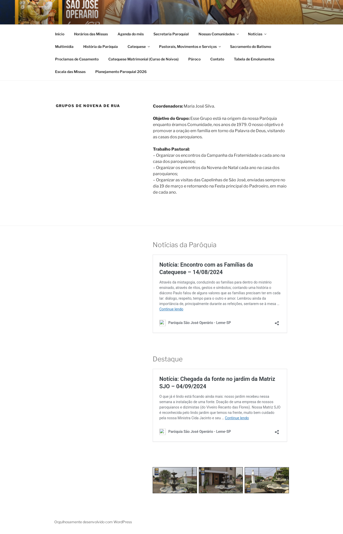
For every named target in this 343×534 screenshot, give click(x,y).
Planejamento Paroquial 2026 (121, 71)
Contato (217, 59)
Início (59, 34)
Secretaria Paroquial (171, 34)
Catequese (139, 46)
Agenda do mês (131, 34)
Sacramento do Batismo (250, 46)
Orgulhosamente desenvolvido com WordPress (93, 522)
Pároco (194, 59)
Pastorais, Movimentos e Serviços (190, 46)
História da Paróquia (100, 46)
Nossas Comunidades (219, 34)
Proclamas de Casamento (77, 59)
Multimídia (64, 46)
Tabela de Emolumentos (254, 59)
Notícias (257, 34)
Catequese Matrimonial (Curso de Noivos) (143, 59)
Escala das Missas (70, 71)
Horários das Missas (91, 34)
